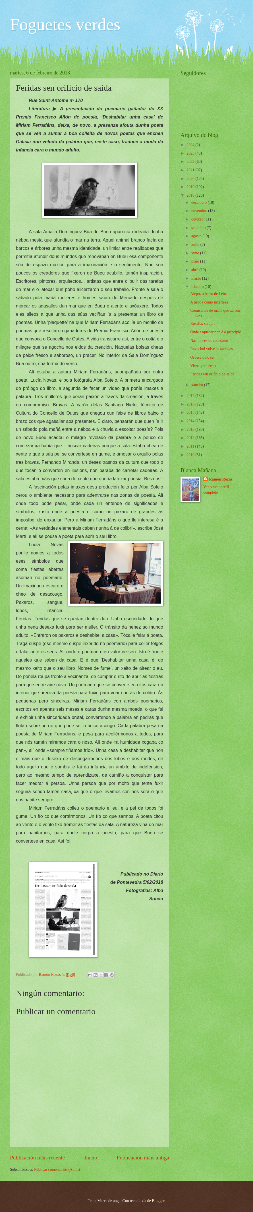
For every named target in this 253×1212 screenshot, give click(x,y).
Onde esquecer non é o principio (215, 332)
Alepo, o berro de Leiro (208, 294)
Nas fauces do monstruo (209, 340)
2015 (190, 412)
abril (195, 270)
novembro (199, 211)
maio (195, 261)
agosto (196, 236)
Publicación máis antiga (143, 1158)
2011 (190, 446)
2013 (190, 429)
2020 (190, 178)
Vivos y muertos (203, 366)
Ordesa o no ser (202, 357)
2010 (190, 455)
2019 (190, 187)
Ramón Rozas (220, 479)
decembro (199, 202)
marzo (196, 278)
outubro (197, 219)
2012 (190, 438)
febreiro (198, 286)
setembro (199, 228)
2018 (190, 195)
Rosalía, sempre (202, 323)
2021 (190, 170)
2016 (190, 404)
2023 (190, 153)
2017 (190, 396)
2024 (190, 145)
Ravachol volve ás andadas (211, 349)
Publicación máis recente (37, 1158)
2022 (190, 161)
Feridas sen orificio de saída (212, 374)
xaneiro (197, 385)
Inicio (90, 1158)
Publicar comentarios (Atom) (57, 1169)
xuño (195, 253)
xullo (195, 244)
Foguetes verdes (65, 24)
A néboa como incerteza (209, 302)
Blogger (158, 1201)
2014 (190, 421)
